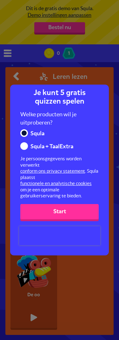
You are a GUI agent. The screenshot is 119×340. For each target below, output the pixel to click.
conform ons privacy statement (52, 171)
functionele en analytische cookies (56, 183)
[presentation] (59, 235)
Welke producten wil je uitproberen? (48, 118)
